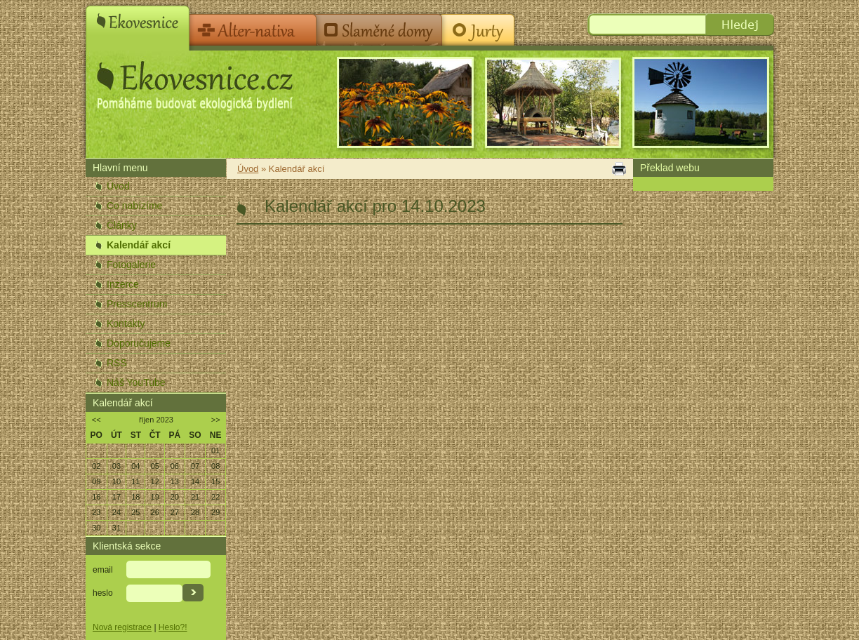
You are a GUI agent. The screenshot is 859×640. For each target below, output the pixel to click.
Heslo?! (173, 627)
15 (215, 481)
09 (96, 481)
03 (116, 466)
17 (116, 497)
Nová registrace (122, 627)
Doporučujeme (139, 343)
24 (116, 512)
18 (135, 497)
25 (135, 512)
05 (155, 466)
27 (175, 512)
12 (155, 481)
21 (195, 497)
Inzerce (123, 284)
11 (135, 481)
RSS (117, 362)
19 (155, 497)
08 (215, 466)
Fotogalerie (131, 264)
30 (96, 528)
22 (215, 497)
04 (135, 466)
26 (155, 512)
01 (215, 450)
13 (175, 481)
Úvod (118, 186)
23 (96, 512)
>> (215, 419)
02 (96, 466)
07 (195, 466)
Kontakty (126, 323)
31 (116, 528)
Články (122, 225)
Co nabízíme (134, 205)
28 (195, 512)
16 (96, 497)
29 (215, 512)
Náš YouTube (136, 382)
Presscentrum (137, 303)
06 (175, 466)
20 (175, 497)
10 (116, 481)
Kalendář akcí (139, 245)
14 (195, 481)
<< (96, 419)
